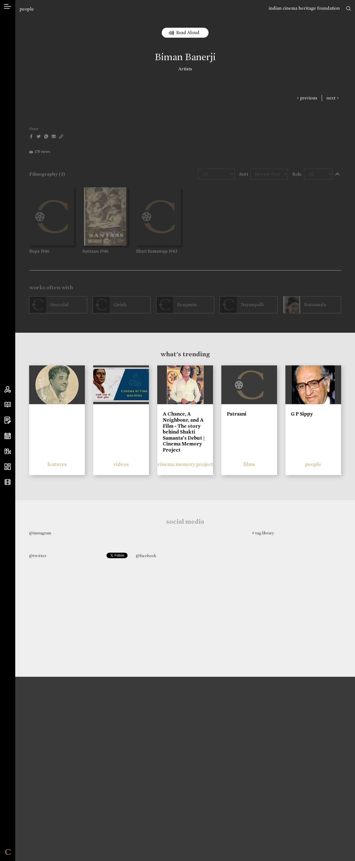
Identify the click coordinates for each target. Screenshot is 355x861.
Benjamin (187, 305)
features (57, 464)
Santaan (90, 251)
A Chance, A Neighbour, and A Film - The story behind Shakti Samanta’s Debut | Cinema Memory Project (184, 432)
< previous (307, 98)
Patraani (236, 414)
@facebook (146, 555)
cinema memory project (185, 464)
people (26, 9)
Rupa (34, 251)
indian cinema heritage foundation (304, 8)
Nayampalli (252, 305)
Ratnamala (315, 305)
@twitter (37, 555)
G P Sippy (302, 414)
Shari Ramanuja (152, 251)
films (249, 464)
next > (332, 98)
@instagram (40, 533)
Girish (120, 305)
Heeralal (59, 305)
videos (121, 464)
